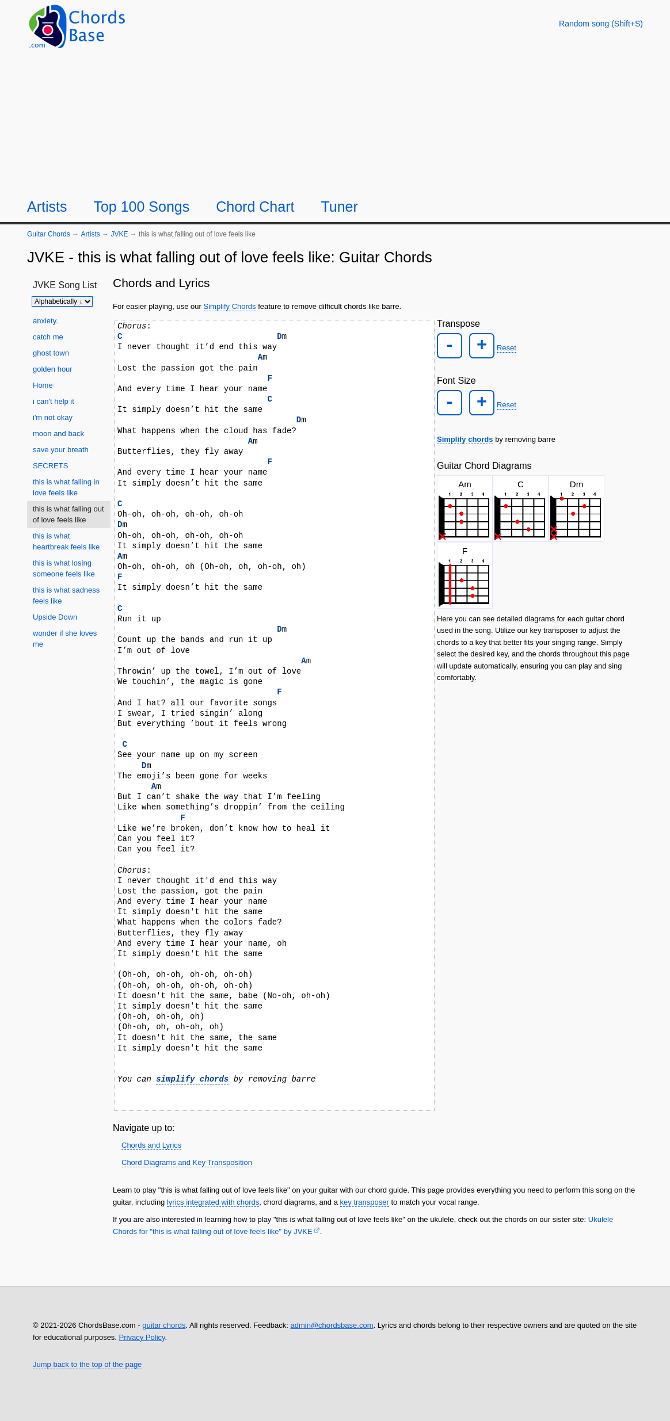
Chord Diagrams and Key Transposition (186, 1162)
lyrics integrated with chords (213, 1202)
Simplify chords (465, 433)
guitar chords (163, 1325)
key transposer (364, 1202)
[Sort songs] (62, 301)
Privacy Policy (142, 1337)
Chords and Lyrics (151, 1145)
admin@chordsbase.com (331, 1325)
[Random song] (601, 24)
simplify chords (192, 1079)
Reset (501, 346)
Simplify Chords (230, 306)
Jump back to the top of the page (87, 1364)
